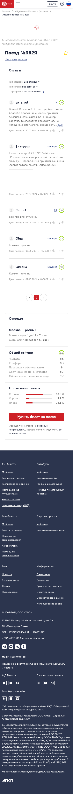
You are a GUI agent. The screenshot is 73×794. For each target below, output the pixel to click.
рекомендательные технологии (46, 771)
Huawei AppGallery (11, 683)
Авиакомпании (10, 545)
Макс (10, 646)
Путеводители (10, 592)
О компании (43, 574)
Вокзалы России (11, 499)
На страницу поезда (16, 59)
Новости (7, 574)
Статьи (6, 586)
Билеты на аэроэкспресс (51, 530)
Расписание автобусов (49, 484)
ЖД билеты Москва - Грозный (31, 11)
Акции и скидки (10, 580)
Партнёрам (43, 580)
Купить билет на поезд (36, 417)
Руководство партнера (49, 586)
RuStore (17, 683)
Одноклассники (23, 646)
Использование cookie (49, 603)
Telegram (4, 646)
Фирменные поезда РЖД (16, 505)
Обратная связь (45, 592)
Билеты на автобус (47, 478)
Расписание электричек (15, 484)
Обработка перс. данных (50, 597)
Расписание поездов (13, 478)
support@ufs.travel (35, 638)
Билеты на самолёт (13, 530)
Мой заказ (7, 472)
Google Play (4, 683)
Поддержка (62, 4)
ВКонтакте (17, 646)
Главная (6, 11)
